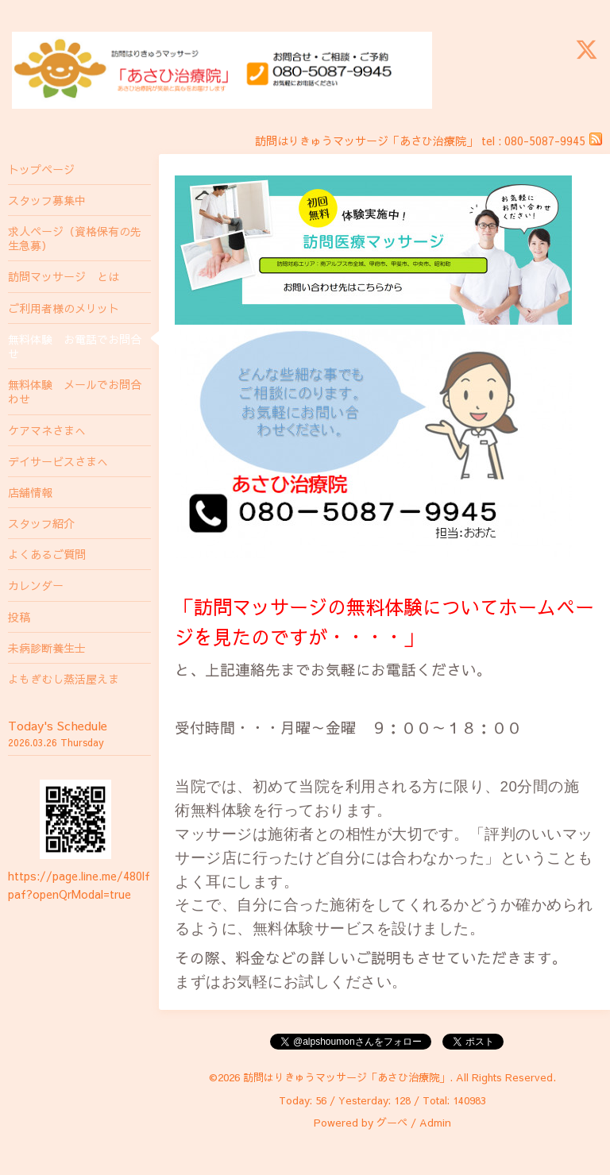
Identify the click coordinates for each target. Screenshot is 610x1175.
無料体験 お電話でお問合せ (74, 346)
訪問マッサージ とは (63, 276)
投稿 (19, 617)
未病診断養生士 (47, 648)
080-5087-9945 (544, 140)
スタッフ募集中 (47, 200)
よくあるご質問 (47, 554)
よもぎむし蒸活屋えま (63, 679)
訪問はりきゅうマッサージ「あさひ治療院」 (346, 1077)
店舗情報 (30, 492)
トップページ (41, 169)
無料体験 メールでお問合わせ (74, 391)
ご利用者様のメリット (63, 308)
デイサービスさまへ (58, 461)
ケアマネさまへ (47, 430)
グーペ (391, 1122)
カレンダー (36, 585)
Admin (435, 1122)
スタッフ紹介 (41, 523)
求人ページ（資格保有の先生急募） (74, 238)
